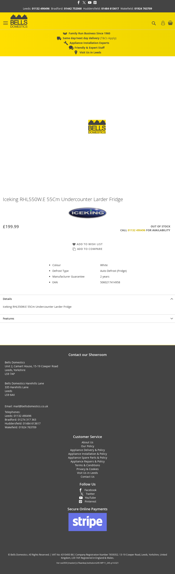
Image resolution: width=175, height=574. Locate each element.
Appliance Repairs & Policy (88, 461)
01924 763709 (143, 8)
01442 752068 (73, 8)
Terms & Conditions (87, 465)
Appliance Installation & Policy (87, 454)
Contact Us (87, 476)
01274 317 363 (27, 419)
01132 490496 (41, 8)
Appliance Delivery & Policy (87, 450)
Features (8, 318)
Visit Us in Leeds (87, 473)
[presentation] (87, 299)
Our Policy (87, 446)
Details (7, 299)
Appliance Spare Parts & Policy (87, 457)
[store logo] (19, 21)
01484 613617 (110, 8)
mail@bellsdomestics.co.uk (30, 406)
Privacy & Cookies (88, 469)
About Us (87, 442)
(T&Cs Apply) (89, 38)
